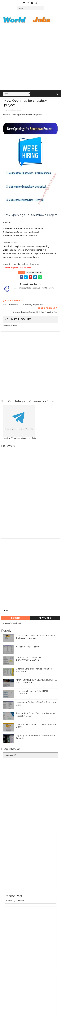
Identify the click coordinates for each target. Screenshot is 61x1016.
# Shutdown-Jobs (34, 272)
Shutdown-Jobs (14, 110)
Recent (16, 618)
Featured (45, 618)
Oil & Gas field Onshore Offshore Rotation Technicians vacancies (36, 636)
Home (5, 610)
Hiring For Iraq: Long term (28, 646)
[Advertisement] (30, 58)
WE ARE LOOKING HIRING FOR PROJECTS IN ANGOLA (32, 659)
